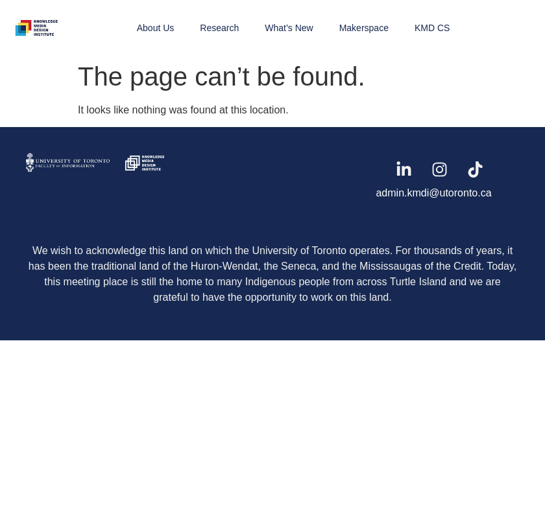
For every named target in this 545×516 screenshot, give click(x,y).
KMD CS (432, 28)
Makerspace (364, 28)
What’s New (289, 28)
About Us (156, 28)
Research (219, 28)
